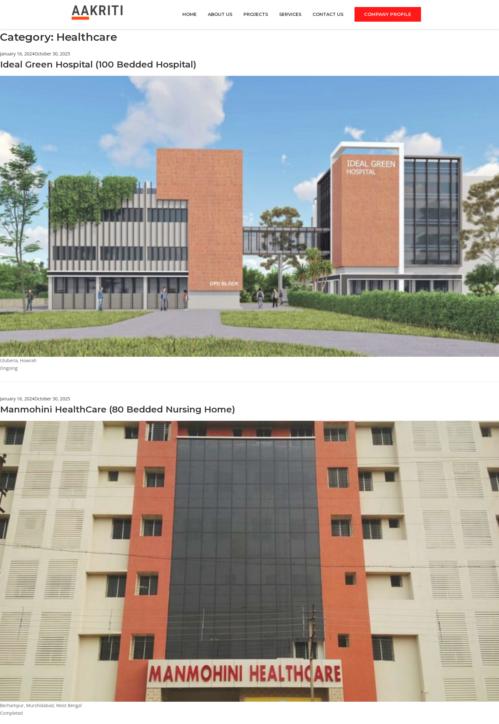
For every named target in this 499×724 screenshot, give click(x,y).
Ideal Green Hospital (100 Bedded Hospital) (98, 65)
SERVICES (290, 15)
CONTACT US (328, 15)
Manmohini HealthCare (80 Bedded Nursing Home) (117, 410)
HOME (189, 15)
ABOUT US (220, 15)
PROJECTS (255, 15)
